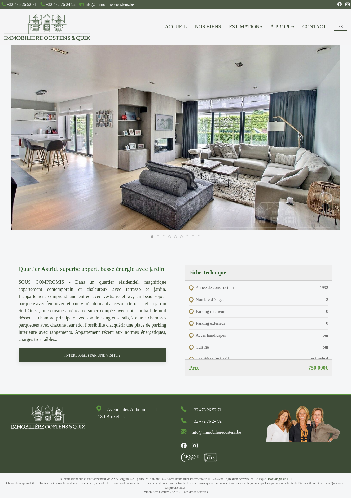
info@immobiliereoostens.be (109, 4)
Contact (314, 26)
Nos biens (208, 26)
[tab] (152, 236)
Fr (340, 27)
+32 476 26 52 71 (22, 4)
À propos (282, 26)
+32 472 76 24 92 (61, 4)
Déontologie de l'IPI (279, 479)
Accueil (176, 26)
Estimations (245, 26)
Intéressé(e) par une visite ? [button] (92, 355)
